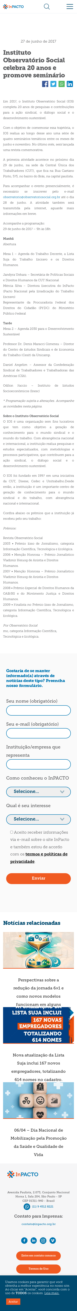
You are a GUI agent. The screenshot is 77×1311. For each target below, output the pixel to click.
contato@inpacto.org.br (39, 1224)
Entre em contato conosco (38, 1255)
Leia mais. (51, 1293)
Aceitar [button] (13, 1301)
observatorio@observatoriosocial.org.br (31, 197)
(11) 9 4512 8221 (38, 1206)
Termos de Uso (38, 1269)
